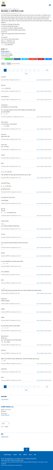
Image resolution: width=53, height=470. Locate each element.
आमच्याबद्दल (17, 460)
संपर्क (22, 460)
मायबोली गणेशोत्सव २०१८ (6, 53)
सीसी (35, 455)
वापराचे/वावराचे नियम (5, 460)
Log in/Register (4, 399)
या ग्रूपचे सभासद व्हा (5, 415)
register (9, 63)
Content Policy (18, 465)
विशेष (20, 455)
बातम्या (30, 455)
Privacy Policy (11, 465)
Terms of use (4, 465)
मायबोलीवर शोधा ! (5, 437)
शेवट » (26, 74)
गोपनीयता (13, 460)
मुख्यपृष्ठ (6, 9)
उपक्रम (6, 49)
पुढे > (47, 70)
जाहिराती (25, 455)
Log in (3, 63)
